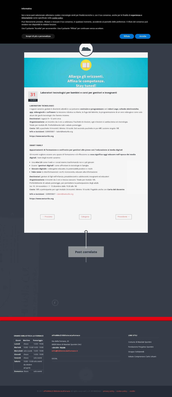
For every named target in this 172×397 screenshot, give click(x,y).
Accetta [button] (142, 36)
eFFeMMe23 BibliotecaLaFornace (57, 391)
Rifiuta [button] (127, 36)
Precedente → (124, 217)
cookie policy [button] (57, 18)
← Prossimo (47, 217)
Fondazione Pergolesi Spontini (140, 347)
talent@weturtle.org (65, 194)
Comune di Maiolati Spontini (139, 342)
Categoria (85, 217)
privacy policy (108, 391)
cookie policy (121, 391)
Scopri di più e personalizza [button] (38, 36)
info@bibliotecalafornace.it (65, 351)
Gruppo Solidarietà (136, 351)
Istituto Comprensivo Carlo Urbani (142, 356)
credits (132, 391)
